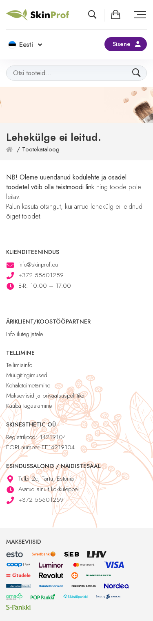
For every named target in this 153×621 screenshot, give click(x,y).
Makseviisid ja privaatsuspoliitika (45, 395)
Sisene (122, 43)
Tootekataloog (41, 149)
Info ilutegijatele (24, 334)
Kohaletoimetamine (28, 385)
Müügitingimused (26, 375)
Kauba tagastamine (29, 405)
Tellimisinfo (19, 365)
